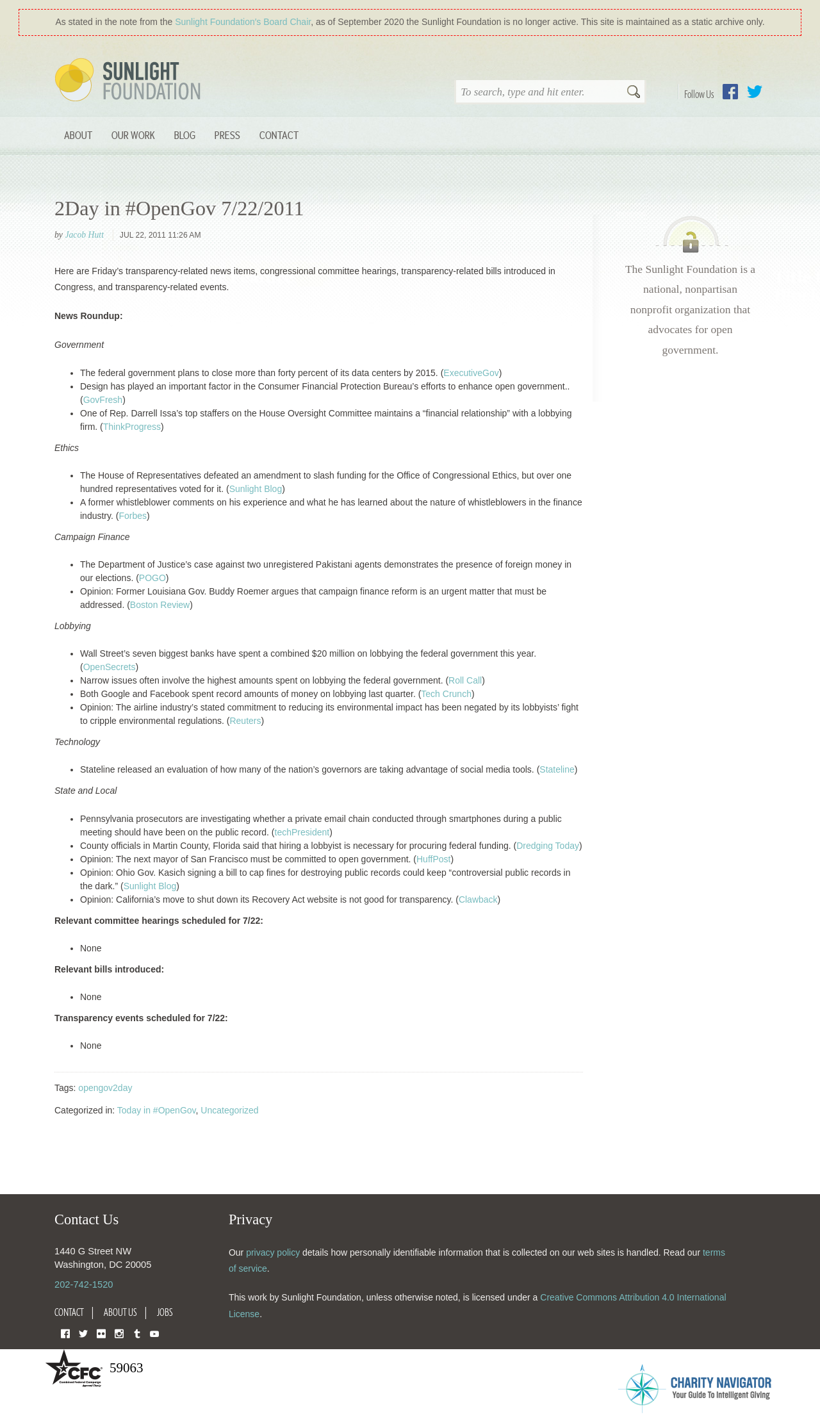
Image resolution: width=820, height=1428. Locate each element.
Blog (184, 135)
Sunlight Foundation (130, 81)
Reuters (245, 721)
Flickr (101, 1332)
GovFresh (102, 400)
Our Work (133, 135)
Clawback (478, 899)
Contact (279, 135)
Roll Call (465, 680)
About (78, 135)
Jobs (165, 1312)
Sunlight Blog (256, 489)
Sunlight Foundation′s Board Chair (243, 22)
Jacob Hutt (84, 235)
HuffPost (433, 859)
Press (227, 135)
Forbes (133, 516)
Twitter (754, 91)
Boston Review (160, 605)
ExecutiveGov (470, 373)
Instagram (119, 1332)
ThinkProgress (132, 427)
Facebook (730, 91)
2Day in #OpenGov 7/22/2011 (179, 208)
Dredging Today (547, 846)
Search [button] (633, 93)
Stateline (556, 769)
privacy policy (273, 1252)
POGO (152, 578)
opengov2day (105, 1088)
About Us (120, 1312)
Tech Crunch (446, 694)
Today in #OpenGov (156, 1110)
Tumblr (137, 1332)
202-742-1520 (83, 1284)
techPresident (302, 832)
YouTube (154, 1332)
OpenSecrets (109, 667)
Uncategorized (229, 1110)
